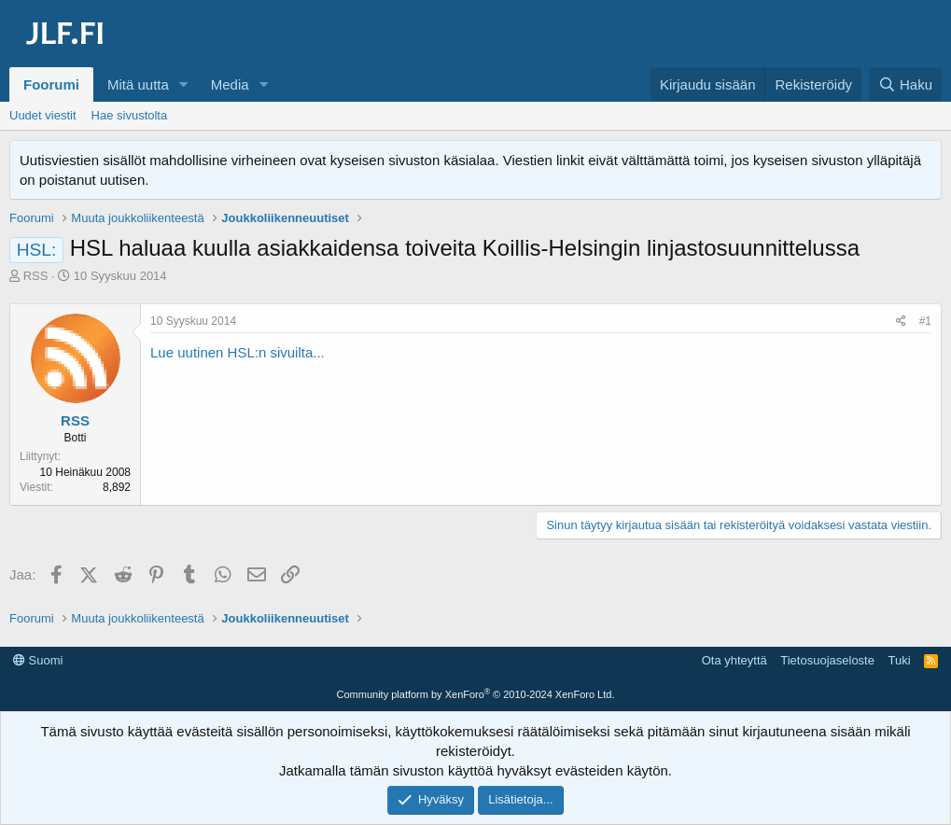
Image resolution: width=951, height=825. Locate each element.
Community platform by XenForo (476, 694)
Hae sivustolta (129, 115)
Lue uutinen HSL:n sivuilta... (237, 352)
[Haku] (905, 84)
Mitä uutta (138, 84)
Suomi (38, 660)
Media (230, 84)
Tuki (899, 660)
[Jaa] (901, 321)
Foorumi (51, 84)
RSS (36, 276)
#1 (925, 321)
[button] (184, 84)
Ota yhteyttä (734, 660)
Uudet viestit (43, 115)
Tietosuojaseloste (827, 660)
